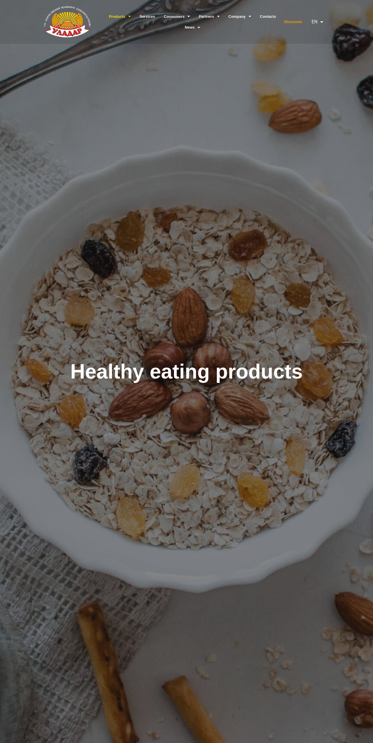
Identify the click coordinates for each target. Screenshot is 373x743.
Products (120, 16)
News (192, 27)
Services (147, 16)
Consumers (177, 16)
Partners (209, 16)
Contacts (267, 16)
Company (239, 16)
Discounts (293, 22)
